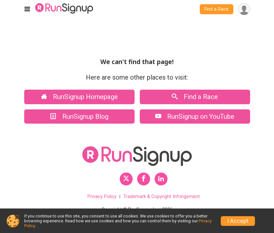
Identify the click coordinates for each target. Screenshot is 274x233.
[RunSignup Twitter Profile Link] (126, 178)
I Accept (238, 221)
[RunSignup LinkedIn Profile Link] (161, 178)
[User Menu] (244, 9)
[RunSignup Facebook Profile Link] (143, 178)
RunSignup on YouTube (194, 116)
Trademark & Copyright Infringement (161, 196)
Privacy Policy (102, 196)
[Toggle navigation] (27, 9)
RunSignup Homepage (79, 97)
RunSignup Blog (79, 116)
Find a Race (216, 9)
